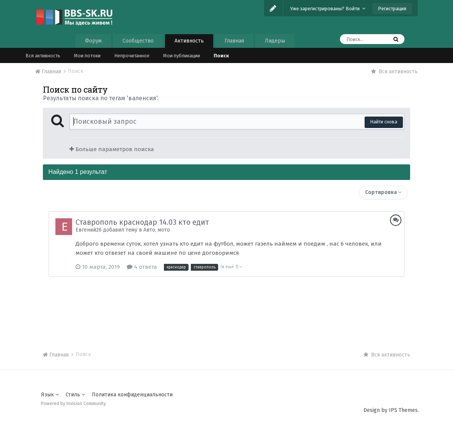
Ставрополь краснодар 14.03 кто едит (142, 222)
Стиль (75, 394)
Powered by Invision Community (73, 403)
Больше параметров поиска (111, 149)
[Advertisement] (226, 307)
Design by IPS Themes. (391, 410)
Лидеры (275, 41)
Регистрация (392, 8)
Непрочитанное (131, 55)
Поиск (221, 55)
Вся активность (42, 55)
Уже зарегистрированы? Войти (327, 8)
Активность (189, 41)
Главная (234, 41)
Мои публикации (181, 55)
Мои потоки (87, 55)
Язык (50, 394)
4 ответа (142, 266)
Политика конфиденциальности (132, 394)
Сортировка (383, 192)
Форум (93, 41)
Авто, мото (156, 230)
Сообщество (138, 41)
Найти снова (383, 122)
